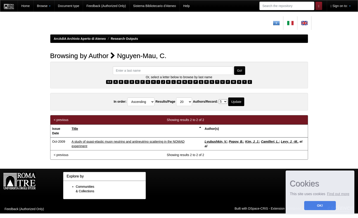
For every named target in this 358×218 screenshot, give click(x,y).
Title (75, 128)
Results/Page (165, 101)
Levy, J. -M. (289, 141)
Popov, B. (236, 141)
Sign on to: (340, 6)
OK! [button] (320, 205)
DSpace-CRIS (258, 208)
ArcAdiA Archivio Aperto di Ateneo (80, 38)
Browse (44, 6)
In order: (120, 101)
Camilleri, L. (270, 141)
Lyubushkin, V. (216, 141)
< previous (61, 120)
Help (186, 6)
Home (25, 6)
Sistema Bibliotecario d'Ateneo (154, 6)
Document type (68, 6)
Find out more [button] (338, 194)
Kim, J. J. (252, 141)
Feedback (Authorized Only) (106, 6)
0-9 (109, 82)
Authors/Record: (205, 101)
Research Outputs (124, 38)
